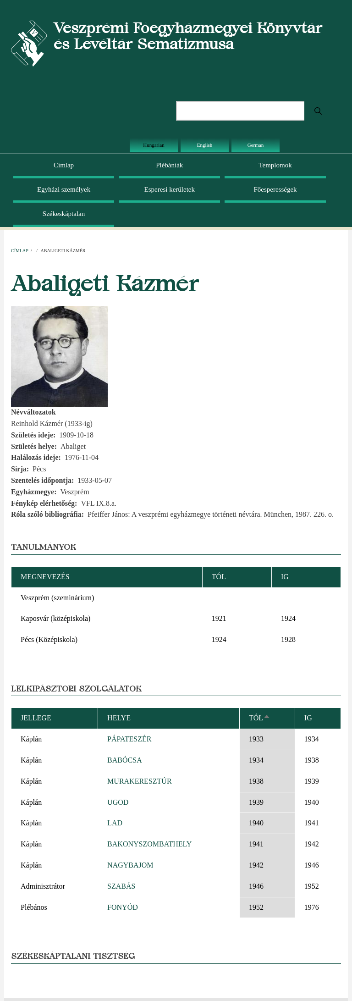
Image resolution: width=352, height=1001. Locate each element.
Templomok (275, 165)
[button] (59, 355)
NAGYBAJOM (130, 865)
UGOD (117, 802)
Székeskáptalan (64, 213)
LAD (114, 823)
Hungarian (153, 145)
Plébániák (169, 165)
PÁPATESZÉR (129, 739)
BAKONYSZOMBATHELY (149, 844)
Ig (308, 718)
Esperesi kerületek (169, 189)
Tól (259, 718)
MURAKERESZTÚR (139, 781)
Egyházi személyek (63, 189)
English (205, 145)
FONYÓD (122, 907)
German (256, 145)
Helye (119, 718)
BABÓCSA (124, 760)
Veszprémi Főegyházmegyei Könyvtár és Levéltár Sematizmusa (188, 36)
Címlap (64, 165)
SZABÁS (121, 886)
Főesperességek (275, 189)
